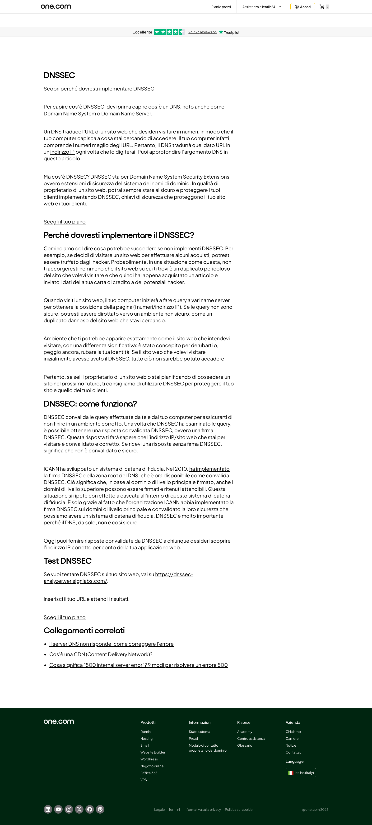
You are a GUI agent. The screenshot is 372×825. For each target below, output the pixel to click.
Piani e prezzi (221, 7)
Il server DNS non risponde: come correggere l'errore (111, 643)
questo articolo (62, 158)
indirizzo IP (62, 151)
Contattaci (294, 752)
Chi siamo (293, 731)
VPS (143, 780)
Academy (244, 731)
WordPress (149, 759)
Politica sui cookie (239, 809)
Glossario (244, 745)
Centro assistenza (251, 738)
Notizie (291, 745)
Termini (174, 809)
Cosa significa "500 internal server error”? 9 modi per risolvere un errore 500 (138, 665)
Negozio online (152, 766)
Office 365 (149, 773)
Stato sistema (199, 731)
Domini (145, 731)
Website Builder (152, 752)
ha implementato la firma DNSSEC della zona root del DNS (137, 472)
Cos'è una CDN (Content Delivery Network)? (100, 654)
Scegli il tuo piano (65, 221)
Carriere (292, 738)
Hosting (146, 738)
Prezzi (193, 738)
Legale (159, 809)
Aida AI (283, 20)
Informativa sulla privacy (202, 809)
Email (144, 745)
